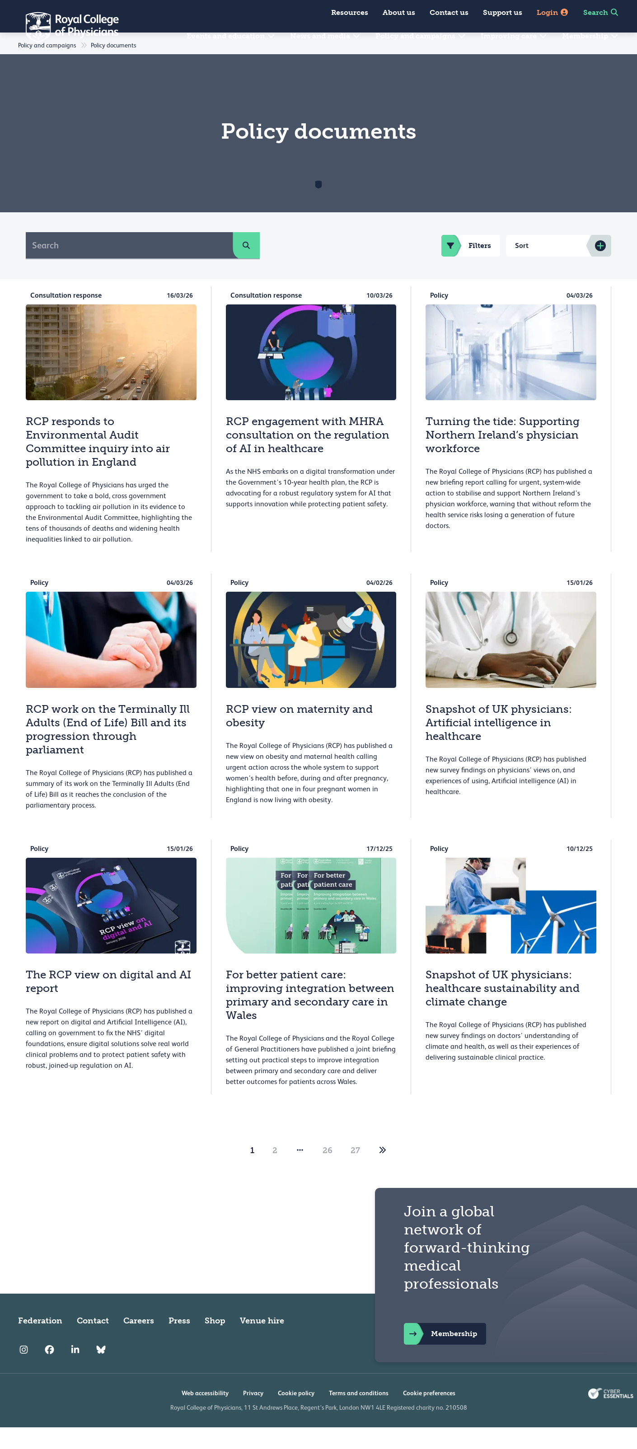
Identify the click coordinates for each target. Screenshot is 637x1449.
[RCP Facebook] (49, 1371)
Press (179, 1342)
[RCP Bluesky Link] (101, 1371)
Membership (590, 36)
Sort (522, 267)
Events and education (231, 36)
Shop (215, 1342)
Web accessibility (205, 1414)
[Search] (129, 267)
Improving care (514, 36)
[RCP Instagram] (24, 1371)
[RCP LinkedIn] (75, 1371)
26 (328, 1172)
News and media (325, 36)
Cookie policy (296, 1414)
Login (553, 12)
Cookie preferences (429, 1414)
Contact (93, 1342)
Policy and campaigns (420, 36)
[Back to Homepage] (66, 27)
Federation (40, 1342)
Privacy (253, 1414)
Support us (502, 12)
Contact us (449, 12)
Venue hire (262, 1342)
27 (355, 1172)
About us (399, 12)
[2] (382, 1172)
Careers (138, 1342)
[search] (246, 267)
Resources (349, 12)
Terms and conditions (359, 1414)
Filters (466, 267)
